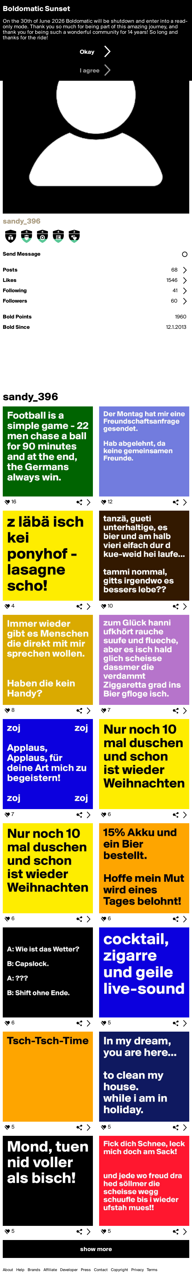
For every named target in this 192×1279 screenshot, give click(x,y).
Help (20, 1270)
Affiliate (50, 1270)
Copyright (119, 1270)
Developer (69, 1270)
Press (86, 1270)
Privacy (137, 1270)
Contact (101, 1270)
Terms (152, 1270)
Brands (34, 1270)
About (8, 1270)
